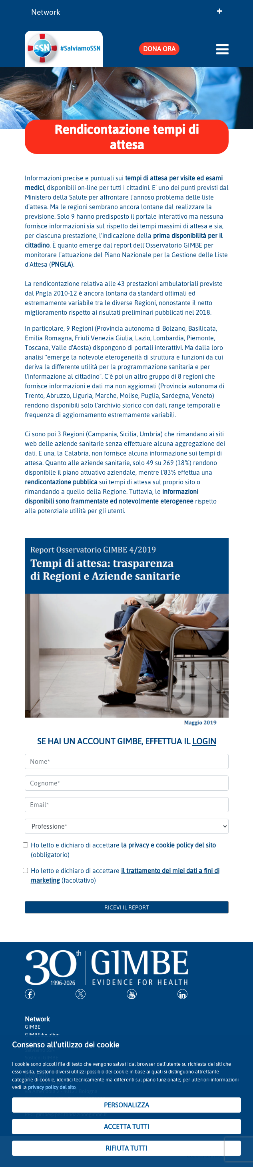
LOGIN (204, 741)
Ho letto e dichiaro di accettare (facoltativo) (125, 875)
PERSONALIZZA (126, 1105)
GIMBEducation (42, 1034)
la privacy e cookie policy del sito (168, 845)
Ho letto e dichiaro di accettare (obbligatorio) (123, 850)
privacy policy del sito (52, 1087)
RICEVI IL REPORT (126, 907)
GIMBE (32, 1026)
